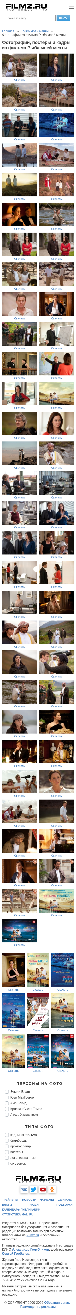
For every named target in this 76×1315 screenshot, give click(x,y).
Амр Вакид (18, 1103)
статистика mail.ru (17, 1214)
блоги (7, 1204)
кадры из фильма (23, 1135)
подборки (64, 1204)
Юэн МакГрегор (22, 1097)
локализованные (22, 1157)
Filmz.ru (33, 1235)
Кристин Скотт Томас (26, 1109)
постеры (16, 1152)
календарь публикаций (21, 1209)
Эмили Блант (20, 1091)
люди (34, 1204)
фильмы (47, 1199)
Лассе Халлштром (24, 1114)
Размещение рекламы (38, 1306)
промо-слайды (21, 1146)
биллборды (18, 1140)
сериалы (65, 1199)
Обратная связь (57, 1302)
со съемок (18, 1163)
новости (29, 1199)
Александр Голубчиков (30, 1249)
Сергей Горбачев (15, 1253)
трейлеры (10, 1199)
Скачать (19, 79)
